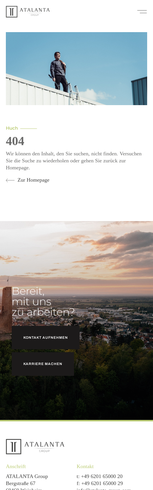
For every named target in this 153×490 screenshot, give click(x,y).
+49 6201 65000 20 (102, 476)
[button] (142, 11)
